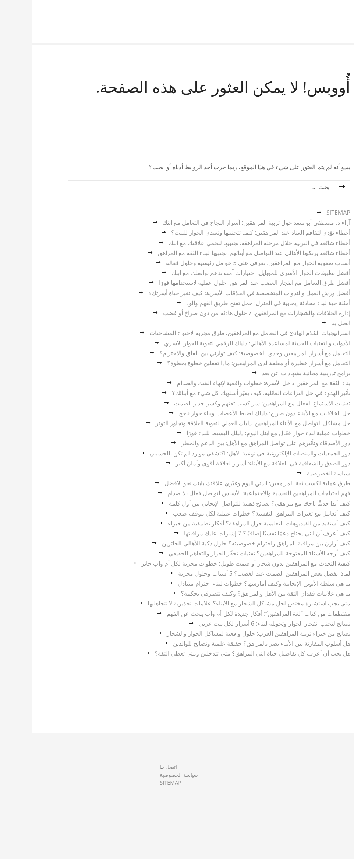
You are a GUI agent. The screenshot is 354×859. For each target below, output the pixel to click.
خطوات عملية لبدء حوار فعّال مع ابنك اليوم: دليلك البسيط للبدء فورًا (236, 433)
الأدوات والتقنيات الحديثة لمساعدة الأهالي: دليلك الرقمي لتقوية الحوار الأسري (225, 343)
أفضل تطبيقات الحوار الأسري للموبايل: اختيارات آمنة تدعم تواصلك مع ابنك (228, 273)
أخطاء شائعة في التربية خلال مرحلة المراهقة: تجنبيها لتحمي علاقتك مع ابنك (227, 243)
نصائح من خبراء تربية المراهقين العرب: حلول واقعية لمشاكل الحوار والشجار (226, 633)
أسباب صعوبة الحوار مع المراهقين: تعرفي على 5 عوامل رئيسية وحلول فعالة (226, 263)
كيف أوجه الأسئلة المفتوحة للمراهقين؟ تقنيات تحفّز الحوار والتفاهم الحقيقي (227, 553)
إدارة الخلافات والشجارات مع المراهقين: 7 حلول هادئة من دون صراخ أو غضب (224, 313)
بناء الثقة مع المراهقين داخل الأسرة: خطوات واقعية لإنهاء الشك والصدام (231, 383)
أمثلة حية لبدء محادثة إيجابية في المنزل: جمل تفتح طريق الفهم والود (236, 303)
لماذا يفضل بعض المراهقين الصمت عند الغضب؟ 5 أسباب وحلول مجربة (232, 573)
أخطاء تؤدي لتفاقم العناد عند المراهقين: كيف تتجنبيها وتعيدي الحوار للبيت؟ (228, 232)
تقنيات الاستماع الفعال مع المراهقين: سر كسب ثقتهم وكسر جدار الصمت (230, 403)
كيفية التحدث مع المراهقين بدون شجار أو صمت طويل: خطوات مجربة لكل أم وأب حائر (213, 563)
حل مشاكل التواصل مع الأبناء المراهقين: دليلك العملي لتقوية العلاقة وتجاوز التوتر (221, 423)
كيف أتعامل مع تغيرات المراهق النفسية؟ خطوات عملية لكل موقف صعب (229, 513)
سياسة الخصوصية (296, 473)
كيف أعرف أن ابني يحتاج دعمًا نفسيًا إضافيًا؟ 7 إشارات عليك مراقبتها (235, 533)
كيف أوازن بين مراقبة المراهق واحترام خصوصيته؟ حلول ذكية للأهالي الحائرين (224, 543)
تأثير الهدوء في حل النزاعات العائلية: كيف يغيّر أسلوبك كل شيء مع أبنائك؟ (229, 393)
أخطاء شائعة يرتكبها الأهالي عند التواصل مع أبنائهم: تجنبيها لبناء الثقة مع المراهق (222, 253)
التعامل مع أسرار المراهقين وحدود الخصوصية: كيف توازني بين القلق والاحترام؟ (222, 353)
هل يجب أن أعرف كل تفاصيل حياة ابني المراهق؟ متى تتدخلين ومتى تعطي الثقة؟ (220, 653)
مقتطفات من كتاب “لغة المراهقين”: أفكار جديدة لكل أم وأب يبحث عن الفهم (226, 614)
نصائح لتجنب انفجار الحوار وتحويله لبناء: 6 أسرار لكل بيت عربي (242, 623)
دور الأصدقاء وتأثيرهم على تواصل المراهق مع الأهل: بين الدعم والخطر (233, 443)
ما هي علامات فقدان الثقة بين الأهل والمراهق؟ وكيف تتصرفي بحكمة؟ (233, 593)
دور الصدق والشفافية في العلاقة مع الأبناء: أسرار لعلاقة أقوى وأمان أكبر (231, 463)
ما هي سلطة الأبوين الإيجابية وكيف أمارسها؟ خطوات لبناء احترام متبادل (232, 583)
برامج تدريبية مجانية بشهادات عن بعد (274, 373)
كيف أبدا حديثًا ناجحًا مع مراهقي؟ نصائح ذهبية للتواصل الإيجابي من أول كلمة (227, 503)
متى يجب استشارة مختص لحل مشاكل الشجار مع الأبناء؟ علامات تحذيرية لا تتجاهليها (217, 603)
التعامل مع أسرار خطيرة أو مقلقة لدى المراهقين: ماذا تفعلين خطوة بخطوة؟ (226, 363)
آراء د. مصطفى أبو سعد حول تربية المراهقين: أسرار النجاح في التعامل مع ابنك (224, 223)
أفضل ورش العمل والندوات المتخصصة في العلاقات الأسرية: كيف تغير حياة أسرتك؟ (217, 293)
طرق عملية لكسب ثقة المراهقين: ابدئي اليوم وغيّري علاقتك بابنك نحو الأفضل (225, 483)
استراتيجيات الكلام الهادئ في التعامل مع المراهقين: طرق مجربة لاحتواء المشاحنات (217, 333)
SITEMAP (306, 213)
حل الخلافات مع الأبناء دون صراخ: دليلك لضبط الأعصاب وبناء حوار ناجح (232, 413)
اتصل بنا (308, 323)
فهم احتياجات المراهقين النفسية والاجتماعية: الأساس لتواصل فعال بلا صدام (226, 493)
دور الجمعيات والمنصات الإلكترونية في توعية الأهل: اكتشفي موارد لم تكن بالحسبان (218, 453)
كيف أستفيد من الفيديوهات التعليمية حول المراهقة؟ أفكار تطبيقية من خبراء (227, 523)
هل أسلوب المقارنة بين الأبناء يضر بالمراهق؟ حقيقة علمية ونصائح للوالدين (229, 643)
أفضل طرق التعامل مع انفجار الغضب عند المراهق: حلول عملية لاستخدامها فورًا (222, 283)
